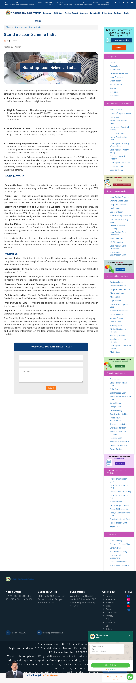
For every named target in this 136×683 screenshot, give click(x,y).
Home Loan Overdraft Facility (119, 120)
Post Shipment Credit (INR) (119, 479)
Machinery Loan (117, 286)
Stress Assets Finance (119, 558)
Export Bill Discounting (119, 501)
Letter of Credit (116, 204)
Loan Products (116, 69)
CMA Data (55, 13)
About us (110, 592)
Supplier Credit (116, 494)
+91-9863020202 (16, 625)
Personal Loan (116, 102)
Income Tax (115, 62)
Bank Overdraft (116, 231)
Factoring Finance (117, 328)
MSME (37, 13)
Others (124, 13)
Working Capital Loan (119, 193)
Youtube (76, 5)
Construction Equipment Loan (120, 298)
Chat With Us (110, 665)
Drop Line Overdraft (118, 197)
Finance (113, 55)
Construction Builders (119, 406)
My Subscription (104, 3)
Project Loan (115, 372)
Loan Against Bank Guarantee (118, 239)
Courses (79, 13)
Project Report (67, 13)
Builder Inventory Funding (117, 219)
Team (40, 2)
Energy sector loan (118, 420)
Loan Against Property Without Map (119, 137)
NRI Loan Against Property (117, 150)
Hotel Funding (116, 403)
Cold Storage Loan (118, 385)
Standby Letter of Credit (120, 512)
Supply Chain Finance (119, 303)
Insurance (114, 84)
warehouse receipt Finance (118, 333)
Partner (110, 595)
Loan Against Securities (120, 155)
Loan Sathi (89, 13)
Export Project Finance (119, 498)
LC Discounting (116, 235)
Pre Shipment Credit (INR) (118, 472)
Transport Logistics (118, 417)
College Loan (115, 399)
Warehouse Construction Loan (120, 390)
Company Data (59, 3)
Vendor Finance (116, 310)
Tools (117, 13)
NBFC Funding (116, 533)
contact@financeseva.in (50, 625)
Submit (51, 380)
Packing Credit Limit (118, 515)
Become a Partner (50, 3)
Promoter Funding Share (120, 537)
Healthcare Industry (118, 438)
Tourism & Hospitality (119, 434)
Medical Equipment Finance (118, 323)
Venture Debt (115, 540)
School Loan (115, 395)
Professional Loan (118, 278)
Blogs (8, 19)
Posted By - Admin (12, 39)
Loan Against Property (119, 190)
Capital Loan (115, 293)
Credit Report (115, 73)
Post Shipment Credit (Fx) (119, 489)
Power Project (116, 441)
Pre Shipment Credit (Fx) (120, 484)
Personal (46, 13)
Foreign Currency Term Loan (120, 506)
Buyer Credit (115, 519)
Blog (70, 5)
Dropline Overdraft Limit (120, 282)
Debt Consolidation (118, 554)
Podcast (109, 13)
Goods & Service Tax (119, 66)
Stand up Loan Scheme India (28, 19)
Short (81, 5)
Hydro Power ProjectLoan (115, 411)
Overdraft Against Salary (120, 106)
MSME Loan (115, 289)
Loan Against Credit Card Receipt (120, 339)
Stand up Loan (116, 318)
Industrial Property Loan (120, 208)
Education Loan (116, 159)
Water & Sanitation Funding (118, 425)
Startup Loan (115, 314)
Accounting (115, 58)
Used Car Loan (116, 162)
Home (109, 588)
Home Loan (115, 109)
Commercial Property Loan (119, 213)
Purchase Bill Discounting (115, 549)
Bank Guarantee (117, 201)
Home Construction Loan (118, 131)
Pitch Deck (99, 13)
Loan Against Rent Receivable (118, 226)
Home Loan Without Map (119, 114)
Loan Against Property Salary (119, 143)
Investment (115, 88)
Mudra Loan (115, 344)
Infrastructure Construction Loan (118, 246)
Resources (88, 5)
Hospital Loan (116, 430)
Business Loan (116, 274)
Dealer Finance (116, 307)
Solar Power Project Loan (118, 376)
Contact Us (111, 605)
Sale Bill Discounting (118, 544)
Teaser (65, 5)
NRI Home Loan (117, 126)
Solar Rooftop (116, 382)
